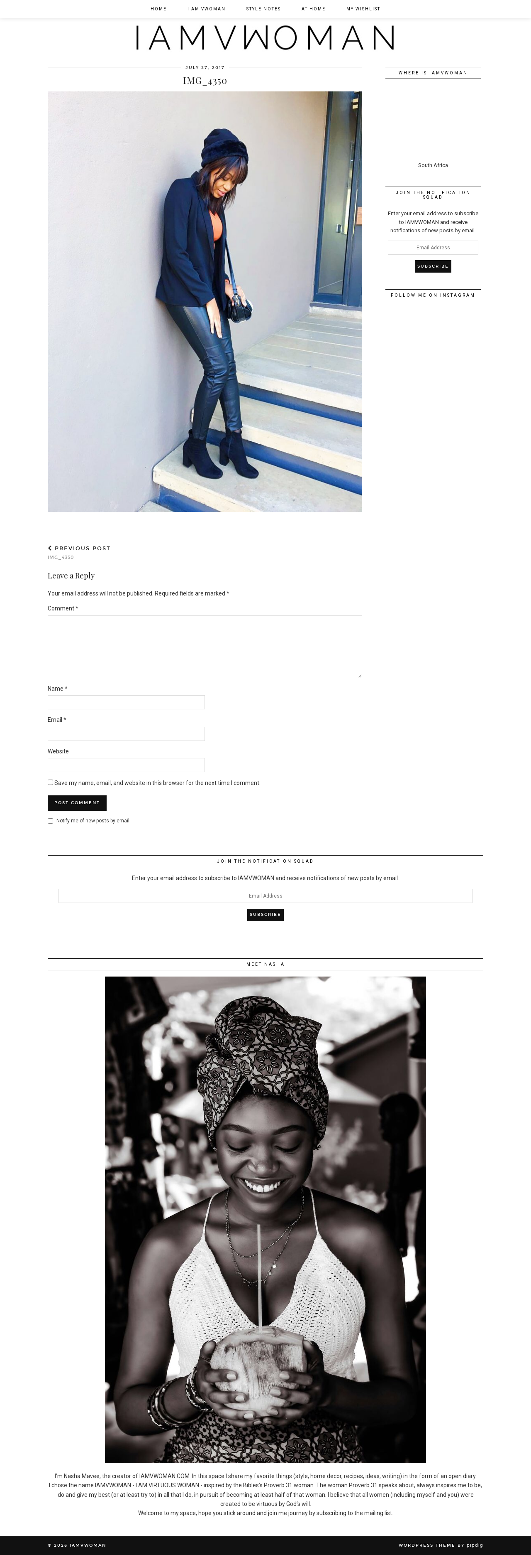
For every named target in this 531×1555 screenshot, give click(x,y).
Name (58, 688)
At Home (314, 9)
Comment (63, 608)
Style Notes (263, 9)
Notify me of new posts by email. (93, 821)
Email (57, 719)
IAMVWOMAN (88, 1545)
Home (159, 9)
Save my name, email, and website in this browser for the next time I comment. (157, 783)
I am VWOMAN (207, 9)
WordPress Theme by (441, 1545)
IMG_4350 (79, 552)
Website (58, 751)
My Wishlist (363, 9)
